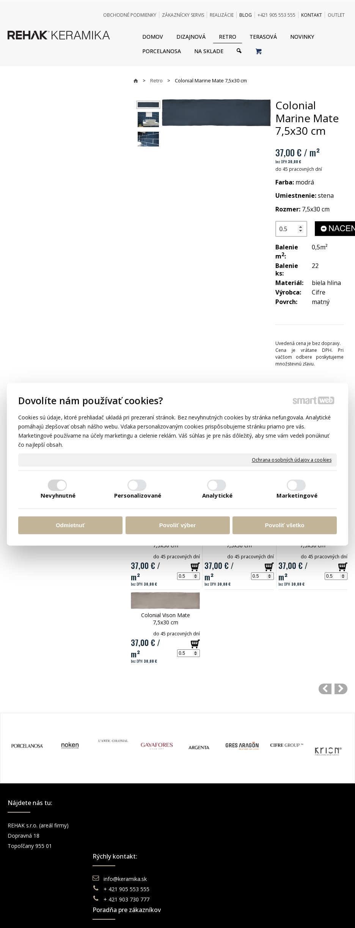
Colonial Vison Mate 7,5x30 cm (166, 618)
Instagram (289, 835)
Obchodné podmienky (218, 825)
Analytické (217, 495)
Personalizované (138, 495)
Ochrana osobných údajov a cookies (291, 460)
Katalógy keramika (213, 856)
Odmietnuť (70, 525)
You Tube (288, 845)
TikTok (285, 866)
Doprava (201, 835)
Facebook (289, 825)
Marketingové (296, 495)
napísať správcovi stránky (156, 891)
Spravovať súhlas (294, 891)
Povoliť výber (177, 525)
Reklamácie (205, 845)
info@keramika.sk (126, 825)
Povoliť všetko (285, 525)
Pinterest (288, 856)
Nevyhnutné (58, 495)
